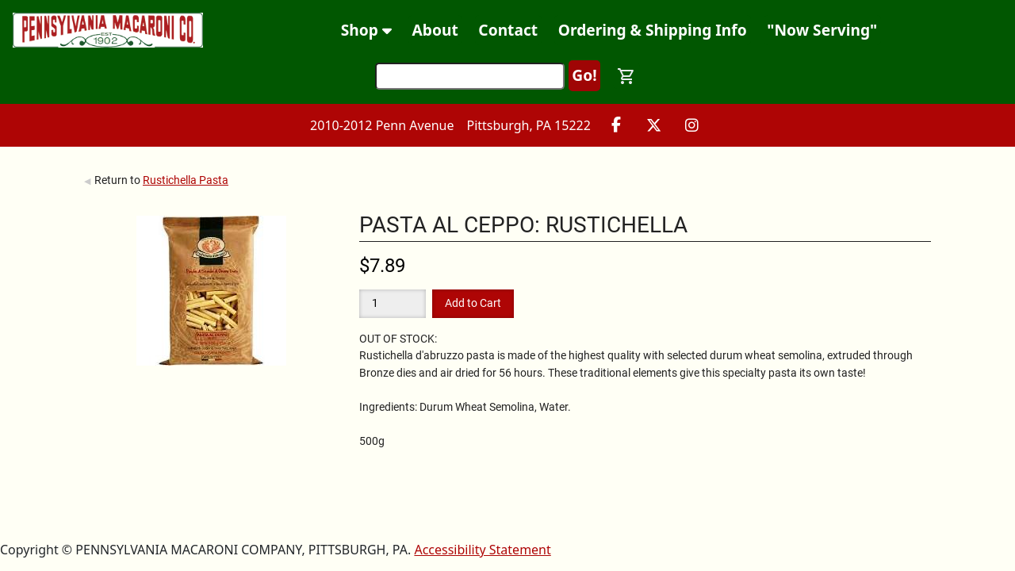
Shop (366, 29)
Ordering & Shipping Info (652, 29)
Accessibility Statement (482, 549)
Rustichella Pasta (185, 180)
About (435, 29)
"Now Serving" (822, 29)
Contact (508, 29)
